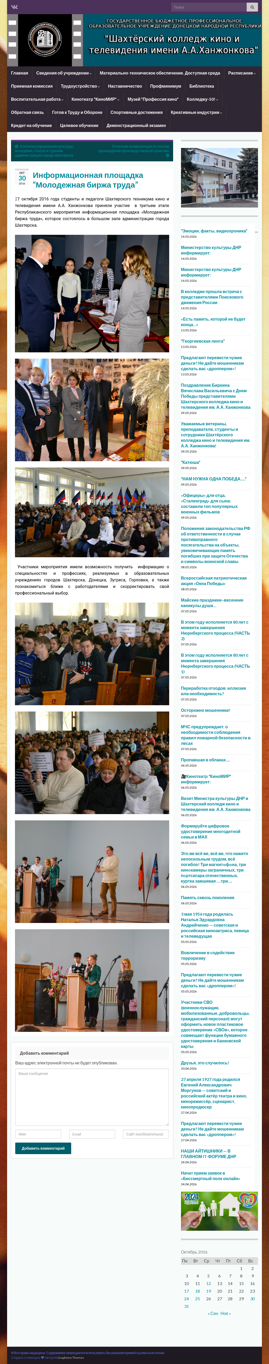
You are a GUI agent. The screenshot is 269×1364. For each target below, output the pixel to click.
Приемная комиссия (32, 85)
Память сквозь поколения (207, 897)
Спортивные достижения (137, 112)
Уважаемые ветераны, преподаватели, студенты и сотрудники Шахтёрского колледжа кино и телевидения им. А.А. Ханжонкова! (216, 434)
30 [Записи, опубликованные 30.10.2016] (252, 1298)
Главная (19, 72)
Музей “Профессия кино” (153, 99)
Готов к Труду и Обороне (77, 112)
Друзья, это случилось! (205, 1062)
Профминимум (165, 85)
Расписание (242, 72)
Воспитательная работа (37, 99)
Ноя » (225, 1313)
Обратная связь (27, 112)
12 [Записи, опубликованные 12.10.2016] (208, 1283)
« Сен (213, 1313)
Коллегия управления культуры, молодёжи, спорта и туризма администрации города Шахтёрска (44, 150)
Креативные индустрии (196, 112)
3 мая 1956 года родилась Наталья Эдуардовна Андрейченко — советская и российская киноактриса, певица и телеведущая (215, 924)
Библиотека (201, 85)
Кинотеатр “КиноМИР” (96, 99)
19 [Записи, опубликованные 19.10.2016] (208, 1290)
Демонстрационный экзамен (136, 125)
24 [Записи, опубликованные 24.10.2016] (186, 1298)
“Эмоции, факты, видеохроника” (214, 230)
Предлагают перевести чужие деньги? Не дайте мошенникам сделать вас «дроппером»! (212, 363)
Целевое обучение (79, 125)
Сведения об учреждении (64, 72)
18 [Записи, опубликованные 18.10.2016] (197, 1290)
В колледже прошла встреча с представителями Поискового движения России (212, 297)
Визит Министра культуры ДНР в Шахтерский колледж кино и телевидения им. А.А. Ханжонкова (216, 804)
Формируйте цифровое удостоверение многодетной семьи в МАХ (210, 831)
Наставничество (125, 85)
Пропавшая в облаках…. (205, 759)
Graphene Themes (71, 1358)
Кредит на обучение (31, 125)
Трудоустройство (80, 85)
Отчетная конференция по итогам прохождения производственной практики (133, 148)
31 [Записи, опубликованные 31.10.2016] (186, 1306)
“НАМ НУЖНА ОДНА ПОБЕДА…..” (214, 478)
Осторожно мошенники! (206, 710)
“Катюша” (191, 462)
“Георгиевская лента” (203, 340)
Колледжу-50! (202, 99)
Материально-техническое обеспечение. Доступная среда (160, 72)
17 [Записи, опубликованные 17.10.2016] (186, 1290)
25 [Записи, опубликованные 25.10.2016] (197, 1298)
